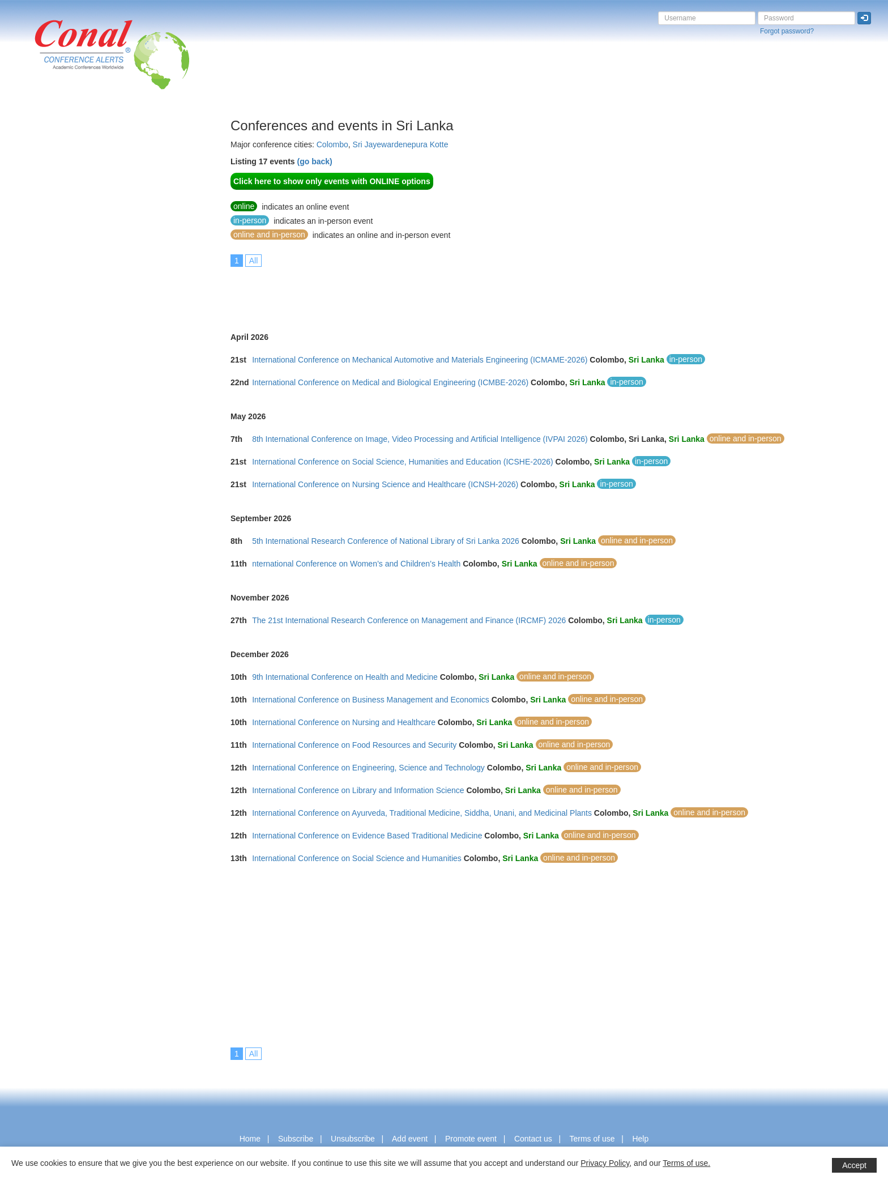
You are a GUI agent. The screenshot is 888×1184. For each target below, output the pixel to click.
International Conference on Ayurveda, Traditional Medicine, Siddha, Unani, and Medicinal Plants (422, 812)
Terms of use (591, 1138)
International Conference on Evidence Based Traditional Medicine (367, 835)
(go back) (314, 161)
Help (640, 1138)
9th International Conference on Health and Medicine (345, 677)
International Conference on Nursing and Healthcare (344, 722)
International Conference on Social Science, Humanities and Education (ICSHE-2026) (402, 461)
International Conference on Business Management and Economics (370, 699)
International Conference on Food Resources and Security (354, 744)
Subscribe (295, 1138)
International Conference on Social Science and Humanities (357, 858)
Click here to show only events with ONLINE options (331, 181)
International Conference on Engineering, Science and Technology (368, 767)
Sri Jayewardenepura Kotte (401, 144)
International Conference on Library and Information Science (358, 790)
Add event (410, 1138)
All (253, 260)
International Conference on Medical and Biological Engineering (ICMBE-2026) (390, 382)
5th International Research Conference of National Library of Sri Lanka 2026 (385, 541)
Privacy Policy (604, 1163)
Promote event (471, 1138)
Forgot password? (787, 31)
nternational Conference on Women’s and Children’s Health (356, 563)
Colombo (332, 144)
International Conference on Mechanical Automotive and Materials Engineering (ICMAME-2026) (419, 359)
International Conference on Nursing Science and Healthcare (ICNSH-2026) (385, 484)
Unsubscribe (353, 1138)
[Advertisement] (53, 288)
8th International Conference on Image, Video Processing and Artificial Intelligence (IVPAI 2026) (420, 439)
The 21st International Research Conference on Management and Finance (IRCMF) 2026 (409, 620)
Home (250, 1138)
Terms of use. (686, 1163)
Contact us (533, 1138)
